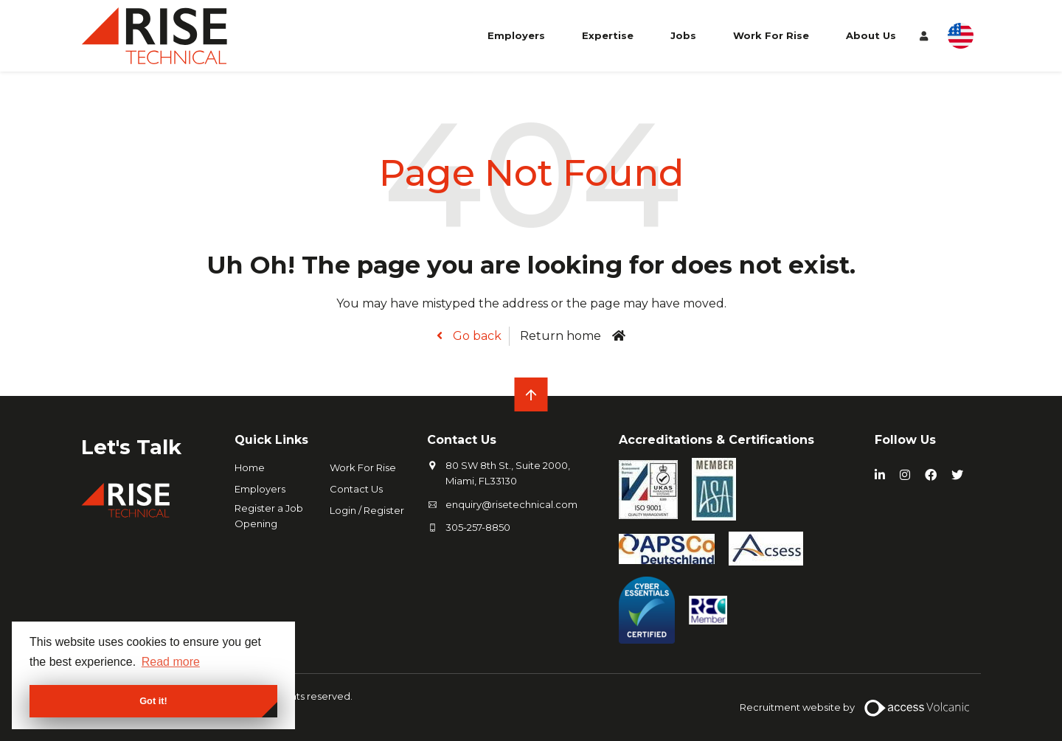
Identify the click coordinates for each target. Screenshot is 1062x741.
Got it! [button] (153, 700)
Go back (476, 336)
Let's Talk (131, 446)
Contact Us (356, 489)
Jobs (683, 35)
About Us (871, 35)
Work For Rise (771, 35)
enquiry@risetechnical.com (511, 504)
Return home (560, 336)
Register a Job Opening (269, 515)
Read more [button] (171, 661)
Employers (516, 35)
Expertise (608, 35)
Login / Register (367, 510)
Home (250, 467)
